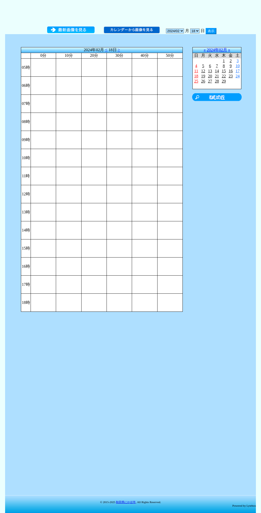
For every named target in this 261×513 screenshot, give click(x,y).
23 (231, 76)
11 (196, 71)
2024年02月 (217, 50)
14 (217, 71)
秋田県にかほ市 (126, 502)
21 (217, 76)
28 (217, 81)
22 (224, 76)
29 (224, 81)
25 (196, 81)
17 (238, 71)
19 (203, 76)
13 (210, 71)
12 (203, 71)
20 (210, 76)
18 (196, 76)
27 (210, 81)
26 (203, 81)
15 (224, 71)
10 (238, 66)
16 (231, 71)
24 (238, 76)
